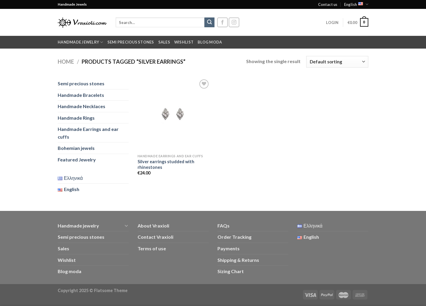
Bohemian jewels (76, 148)
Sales (164, 42)
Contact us (327, 4)
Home (66, 61)
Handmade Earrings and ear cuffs (88, 133)
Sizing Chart (230, 271)
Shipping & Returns (238, 260)
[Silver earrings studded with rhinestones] (174, 114)
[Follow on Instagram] (234, 22)
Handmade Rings (76, 118)
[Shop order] (337, 62)
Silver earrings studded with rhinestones (166, 164)
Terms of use (152, 248)
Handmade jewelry (80, 42)
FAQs (223, 225)
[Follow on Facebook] (222, 22)
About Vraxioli (153, 225)
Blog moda (210, 42)
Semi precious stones (130, 42)
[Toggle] (126, 225)
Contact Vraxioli (155, 237)
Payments (228, 248)
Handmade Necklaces (81, 106)
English (356, 4)
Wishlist (183, 42)
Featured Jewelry (77, 159)
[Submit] (209, 22)
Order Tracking (234, 237)
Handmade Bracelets (81, 95)
